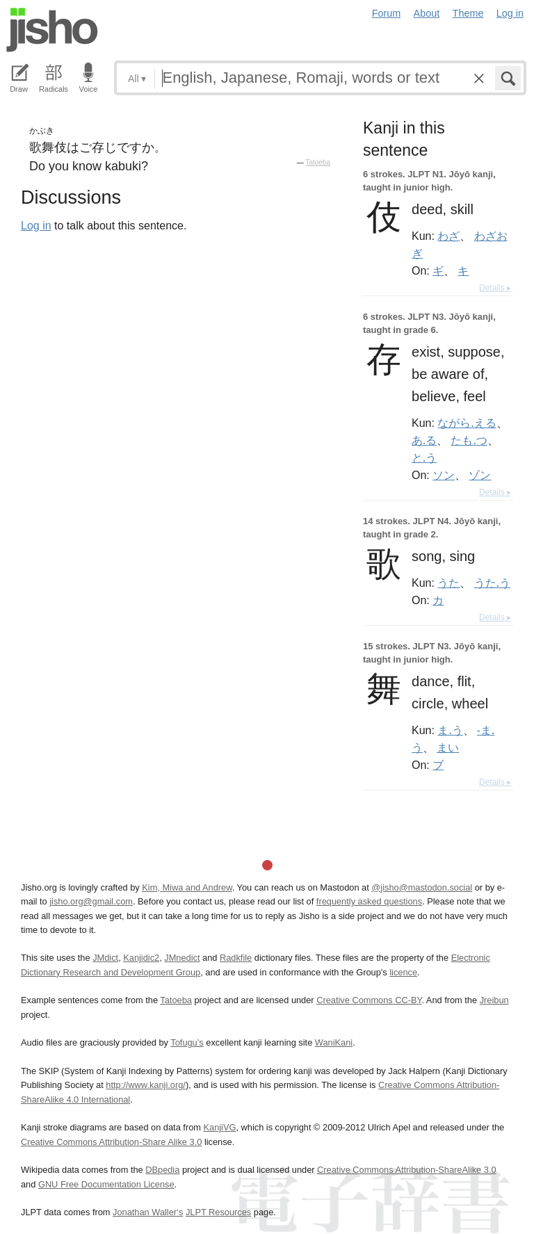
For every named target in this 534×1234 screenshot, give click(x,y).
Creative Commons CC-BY (368, 1000)
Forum (386, 13)
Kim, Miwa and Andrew (187, 887)
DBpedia (162, 1169)
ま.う (449, 730)
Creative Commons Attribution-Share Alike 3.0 (111, 1142)
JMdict (105, 957)
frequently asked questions (369, 901)
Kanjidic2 (141, 957)
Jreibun (494, 1000)
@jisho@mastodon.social (421, 887)
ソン (443, 474)
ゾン (480, 474)
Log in (510, 13)
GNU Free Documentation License (106, 1184)
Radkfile (236, 957)
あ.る (424, 440)
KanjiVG (219, 1127)
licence (403, 972)
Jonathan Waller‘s (148, 1212)
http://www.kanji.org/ (146, 1085)
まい (448, 747)
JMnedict (182, 957)
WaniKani (334, 1042)
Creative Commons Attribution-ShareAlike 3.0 (406, 1169)
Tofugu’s (186, 1042)
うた (448, 582)
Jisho (52, 30)
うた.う (492, 582)
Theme (468, 13)
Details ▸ (495, 288)
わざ (448, 235)
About (427, 13)
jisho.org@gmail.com (91, 901)
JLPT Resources (218, 1212)
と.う (424, 457)
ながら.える (466, 422)
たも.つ (469, 440)
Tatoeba (317, 162)
